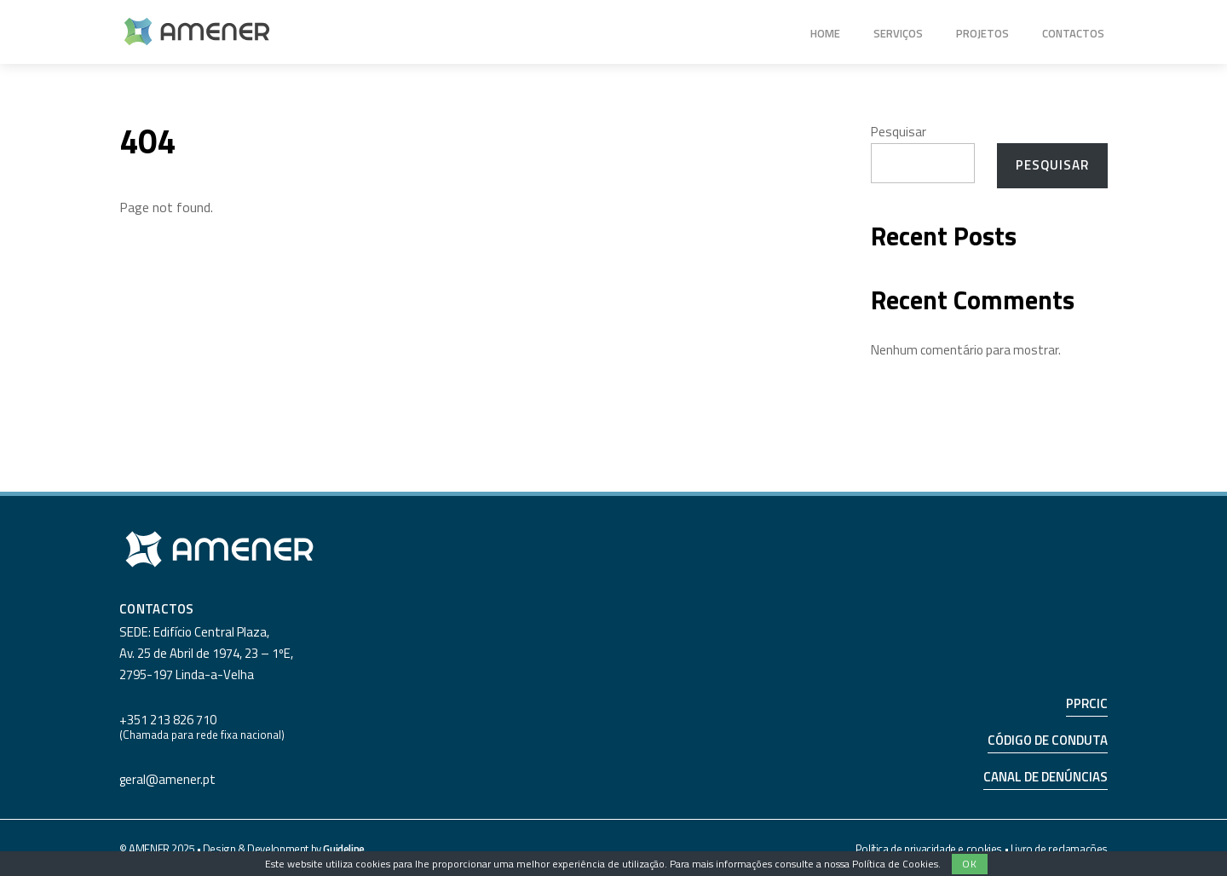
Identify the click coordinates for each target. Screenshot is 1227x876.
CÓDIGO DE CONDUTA (1048, 740)
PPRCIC (1087, 703)
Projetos (982, 33)
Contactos (1073, 33)
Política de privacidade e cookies (928, 848)
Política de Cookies (895, 864)
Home (825, 33)
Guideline (344, 848)
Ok (969, 864)
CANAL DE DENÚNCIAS (1045, 777)
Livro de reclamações (1059, 848)
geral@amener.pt (167, 779)
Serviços (898, 33)
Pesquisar (898, 131)
